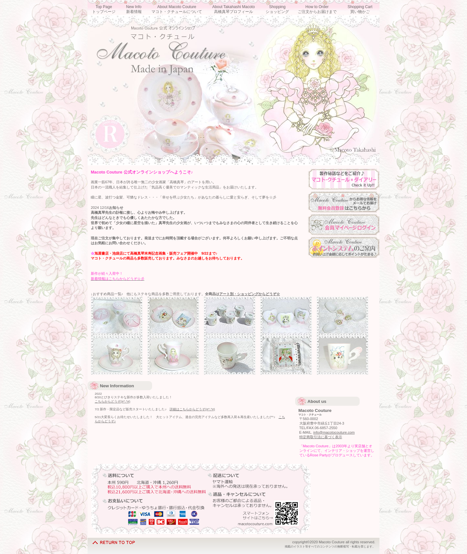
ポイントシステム (343, 247)
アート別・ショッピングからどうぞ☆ (249, 294)
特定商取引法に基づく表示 (320, 437)
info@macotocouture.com (334, 432)
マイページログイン (343, 224)
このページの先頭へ (113, 541)
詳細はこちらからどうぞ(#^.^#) (192, 409)
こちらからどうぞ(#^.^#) (112, 401)
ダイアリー (343, 179)
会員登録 (343, 201)
